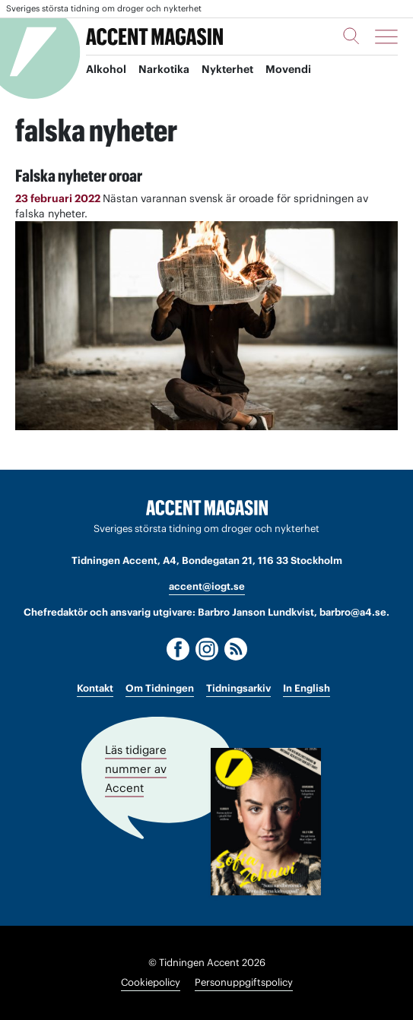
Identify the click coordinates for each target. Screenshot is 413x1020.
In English (306, 688)
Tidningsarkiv (238, 688)
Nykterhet (227, 69)
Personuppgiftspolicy (244, 982)
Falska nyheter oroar (78, 175)
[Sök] (351, 35)
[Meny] (386, 36)
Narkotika (163, 69)
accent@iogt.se (207, 586)
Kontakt (95, 688)
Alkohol (106, 69)
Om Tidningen (159, 688)
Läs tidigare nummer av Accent (136, 769)
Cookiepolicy (150, 982)
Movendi (288, 69)
